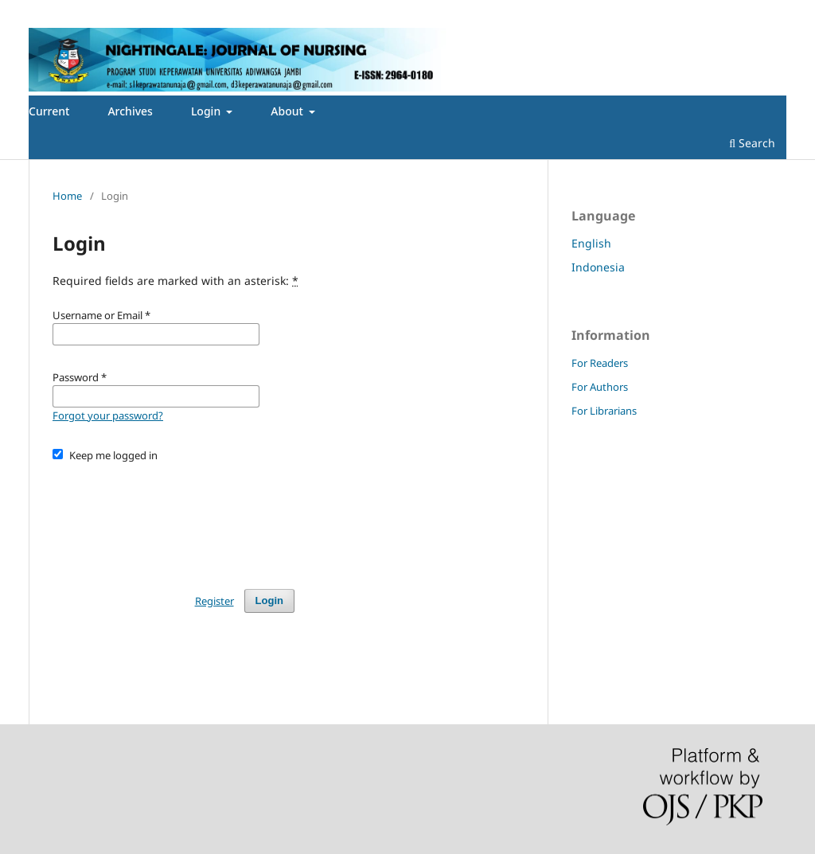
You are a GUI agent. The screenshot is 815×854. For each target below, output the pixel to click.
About (288, 111)
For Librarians (604, 411)
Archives (129, 111)
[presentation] (173, 518)
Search (752, 142)
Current (49, 111)
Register (56, 12)
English (591, 243)
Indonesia (598, 267)
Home (67, 196)
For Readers (599, 363)
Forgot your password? (108, 415)
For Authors (599, 387)
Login (207, 111)
